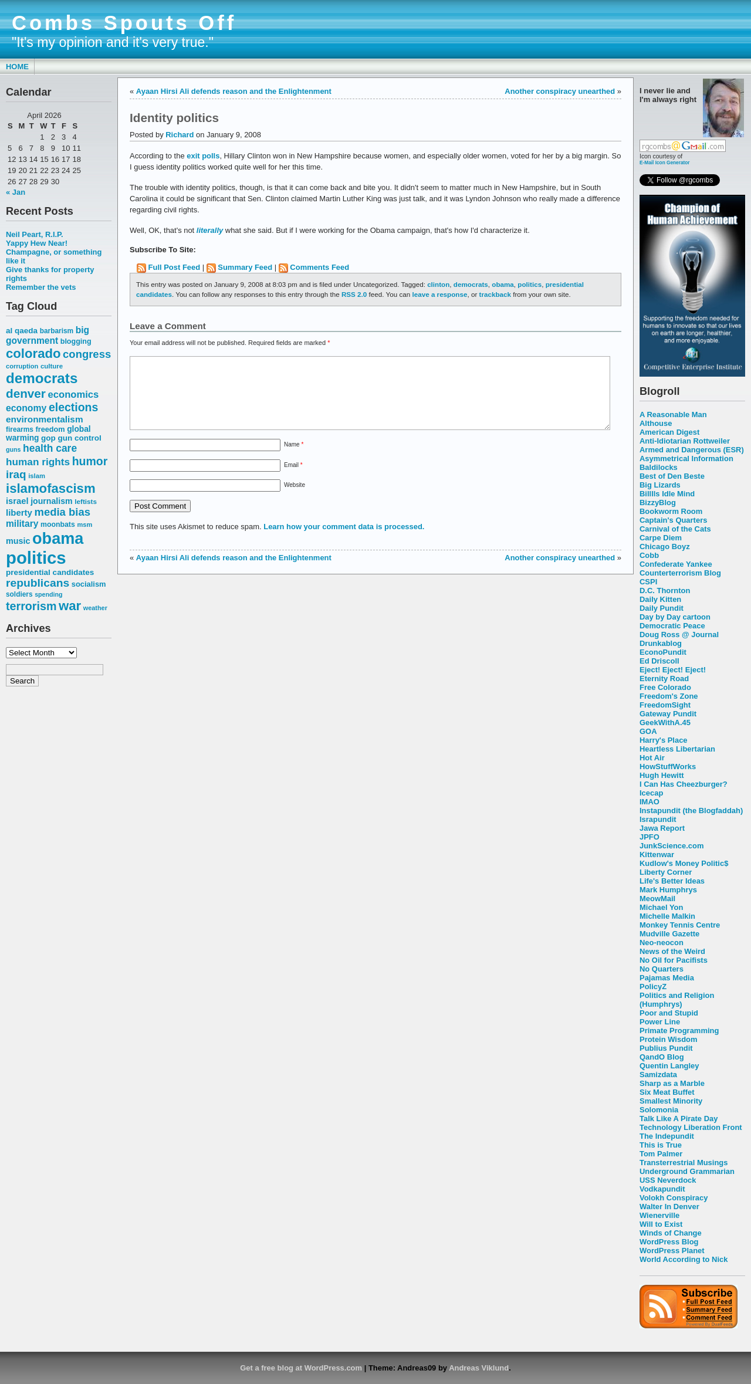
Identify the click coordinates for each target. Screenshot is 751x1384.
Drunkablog (661, 643)
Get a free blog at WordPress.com (301, 1367)
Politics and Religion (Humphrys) (677, 1000)
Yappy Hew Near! (36, 243)
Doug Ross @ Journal (679, 634)
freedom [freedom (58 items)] (50, 429)
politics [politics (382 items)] (36, 557)
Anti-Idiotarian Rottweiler (685, 440)
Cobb (649, 555)
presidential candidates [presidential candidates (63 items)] (50, 572)
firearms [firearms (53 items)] (19, 429)
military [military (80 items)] (22, 524)
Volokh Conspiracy (674, 1197)
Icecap (651, 793)
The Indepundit (667, 1136)
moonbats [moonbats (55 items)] (57, 524)
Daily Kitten (660, 599)
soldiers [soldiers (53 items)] (19, 594)
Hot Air (652, 757)
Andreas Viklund (479, 1367)
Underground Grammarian (687, 1171)
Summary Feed (245, 267)
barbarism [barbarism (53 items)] (56, 331)
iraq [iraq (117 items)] (16, 474)
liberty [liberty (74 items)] (19, 512)
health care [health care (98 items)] (50, 448)
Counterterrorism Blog (680, 573)
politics (529, 284)
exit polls (203, 155)
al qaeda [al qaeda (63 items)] (22, 330)
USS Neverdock (668, 1180)
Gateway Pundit (668, 713)
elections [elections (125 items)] (73, 407)
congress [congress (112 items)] (87, 354)
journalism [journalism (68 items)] (52, 501)
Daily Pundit (662, 608)
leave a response (439, 294)
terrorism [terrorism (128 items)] (31, 606)
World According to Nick (684, 1259)
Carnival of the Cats (675, 529)
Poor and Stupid (669, 1013)
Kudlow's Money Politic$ (684, 863)
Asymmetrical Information (686, 458)
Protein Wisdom (668, 1039)
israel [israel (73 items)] (17, 501)
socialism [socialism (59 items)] (89, 584)
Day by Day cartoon (675, 617)
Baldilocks (659, 467)
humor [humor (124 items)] (90, 461)
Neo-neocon (662, 942)
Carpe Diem (661, 537)
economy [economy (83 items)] (26, 408)
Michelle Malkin (667, 916)
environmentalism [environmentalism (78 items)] (44, 419)
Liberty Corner (666, 872)
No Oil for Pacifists (674, 960)
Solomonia (659, 1109)
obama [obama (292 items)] (57, 538)
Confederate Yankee (676, 564)
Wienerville (659, 1215)
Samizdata (658, 1074)
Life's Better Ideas (672, 881)
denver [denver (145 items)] (26, 393)
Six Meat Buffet (667, 1092)
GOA (648, 731)
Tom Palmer (661, 1153)
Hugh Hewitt (662, 775)
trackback (495, 294)
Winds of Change (671, 1233)
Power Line (660, 1021)
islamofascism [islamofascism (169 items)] (51, 488)
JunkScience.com (671, 845)
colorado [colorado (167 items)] (33, 353)
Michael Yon (661, 907)
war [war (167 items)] (70, 605)
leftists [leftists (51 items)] (86, 501)
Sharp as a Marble (672, 1083)
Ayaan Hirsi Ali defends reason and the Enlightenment (233, 91)
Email (293, 479)
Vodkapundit (662, 1189)
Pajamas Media (667, 977)
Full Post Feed (174, 267)
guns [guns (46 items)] (13, 449)
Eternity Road (664, 678)
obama (503, 284)
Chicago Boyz (665, 546)
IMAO (649, 801)
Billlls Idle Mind (667, 493)
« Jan (15, 192)
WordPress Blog (669, 1241)
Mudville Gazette (669, 933)
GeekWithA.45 (665, 722)
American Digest (669, 432)
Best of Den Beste (672, 476)
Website (294, 499)
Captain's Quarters (673, 520)
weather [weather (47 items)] (95, 607)
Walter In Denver (669, 1206)
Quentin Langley (669, 1065)
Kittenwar (657, 854)
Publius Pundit (666, 1048)
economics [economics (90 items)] (73, 394)
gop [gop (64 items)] (48, 438)
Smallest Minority (671, 1101)
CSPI (648, 581)
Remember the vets (41, 287)
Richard (179, 134)
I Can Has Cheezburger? (684, 784)
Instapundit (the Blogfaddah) (691, 810)
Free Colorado (665, 687)
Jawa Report (662, 828)
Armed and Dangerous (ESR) (692, 449)
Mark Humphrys (668, 889)
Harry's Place (664, 740)
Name (293, 458)
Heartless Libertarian (677, 749)
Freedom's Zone (669, 696)
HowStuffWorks (668, 766)
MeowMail (657, 898)
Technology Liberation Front (691, 1127)
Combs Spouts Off (124, 23)
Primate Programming (679, 1030)
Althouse (656, 423)
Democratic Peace (672, 625)
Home (17, 66)
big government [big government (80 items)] (47, 335)
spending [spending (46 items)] (48, 594)
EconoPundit (663, 652)
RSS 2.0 (354, 294)
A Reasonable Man (673, 414)
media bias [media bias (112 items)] (62, 512)
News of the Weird (672, 951)
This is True (661, 1145)
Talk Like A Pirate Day (679, 1118)
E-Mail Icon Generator (665, 162)
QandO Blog (662, 1057)
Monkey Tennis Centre (680, 925)
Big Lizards (660, 484)
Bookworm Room (671, 511)
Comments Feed (319, 267)
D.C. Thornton (665, 590)
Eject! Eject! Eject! (673, 669)
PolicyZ (653, 986)
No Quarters (662, 969)
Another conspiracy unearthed (560, 91)
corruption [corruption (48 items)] (22, 366)
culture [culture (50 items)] (51, 366)
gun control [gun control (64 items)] (79, 438)
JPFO (649, 837)
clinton (438, 284)
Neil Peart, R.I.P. (34, 234)
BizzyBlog (658, 502)
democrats (471, 284)
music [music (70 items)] (18, 541)
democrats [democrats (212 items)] (41, 378)
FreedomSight (665, 705)
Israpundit (658, 819)
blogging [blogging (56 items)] (76, 341)
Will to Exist (661, 1224)
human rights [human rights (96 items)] (38, 462)
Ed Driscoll (659, 661)
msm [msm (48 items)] (84, 524)
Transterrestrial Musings (684, 1162)
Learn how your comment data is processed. (343, 540)
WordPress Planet (672, 1250)
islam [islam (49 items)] (36, 475)
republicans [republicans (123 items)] (37, 583)
